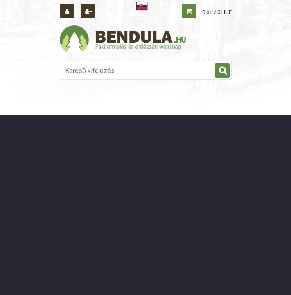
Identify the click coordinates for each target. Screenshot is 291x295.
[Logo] (123, 39)
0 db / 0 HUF (217, 12)
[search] (222, 71)
